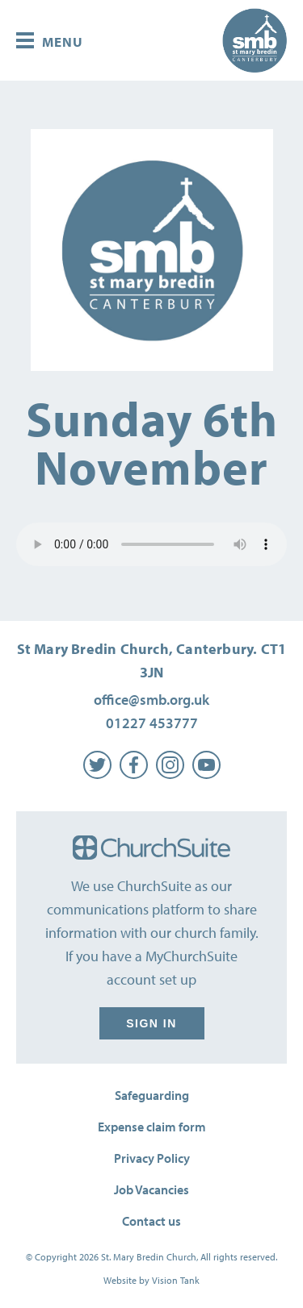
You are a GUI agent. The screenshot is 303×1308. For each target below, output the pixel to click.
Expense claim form (152, 1126)
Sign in (151, 1023)
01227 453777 (152, 723)
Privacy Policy (152, 1158)
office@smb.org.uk (151, 699)
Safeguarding (152, 1095)
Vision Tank (176, 1280)
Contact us (151, 1221)
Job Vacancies (151, 1189)
